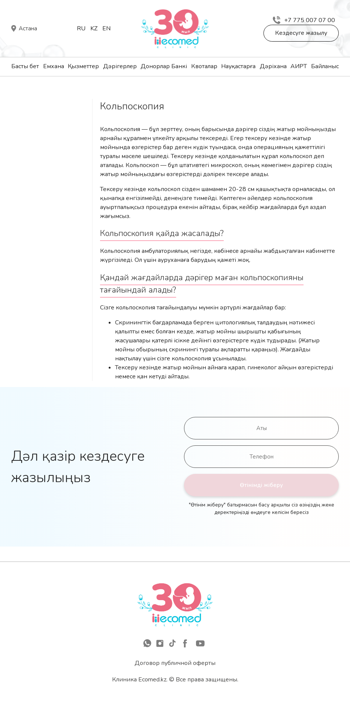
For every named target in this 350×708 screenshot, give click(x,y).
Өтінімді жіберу (261, 485)
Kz (93, 28)
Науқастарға (238, 66)
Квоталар (204, 66)
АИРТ (298, 66)
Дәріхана (273, 66)
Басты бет (25, 66)
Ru (81, 28)
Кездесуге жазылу (301, 33)
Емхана (53, 66)
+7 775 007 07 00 (304, 20)
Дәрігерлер (120, 66)
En (106, 28)
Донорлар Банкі (164, 66)
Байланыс (325, 66)
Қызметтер (83, 66)
